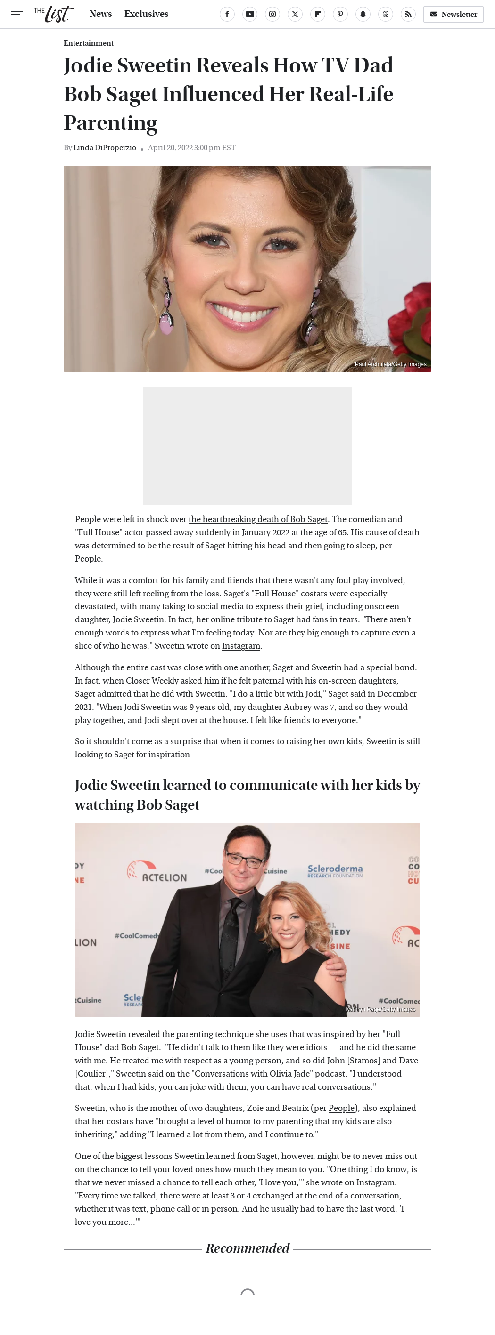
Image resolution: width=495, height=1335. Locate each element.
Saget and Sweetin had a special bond (344, 668)
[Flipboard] (317, 14)
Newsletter (453, 14)
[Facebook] (227, 14)
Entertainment (89, 43)
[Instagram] (272, 14)
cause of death (392, 533)
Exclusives (146, 14)
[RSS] (408, 14)
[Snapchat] (363, 14)
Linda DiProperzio (105, 147)
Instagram (241, 646)
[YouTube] (249, 14)
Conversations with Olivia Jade (252, 1074)
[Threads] (385, 14)
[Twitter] (295, 14)
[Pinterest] (340, 14)
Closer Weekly (152, 681)
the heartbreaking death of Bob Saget (258, 519)
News (101, 14)
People (88, 559)
